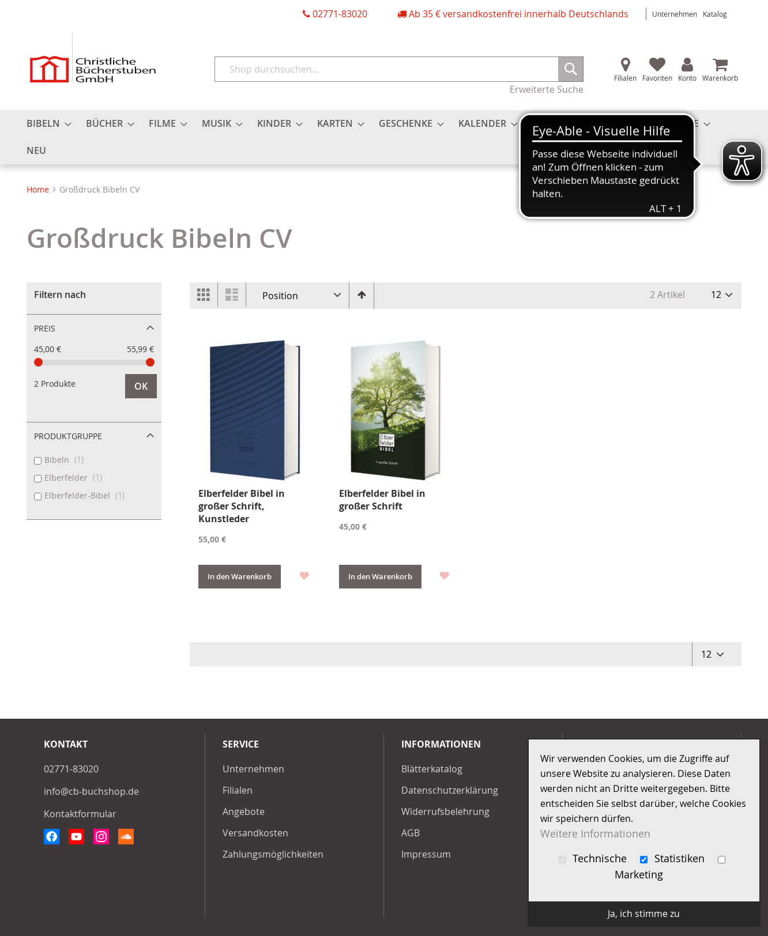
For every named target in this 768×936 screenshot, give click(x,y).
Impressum (426, 854)
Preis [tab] (44, 328)
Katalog (715, 13)
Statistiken (673, 858)
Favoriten (657, 77)
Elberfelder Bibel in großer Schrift (382, 499)
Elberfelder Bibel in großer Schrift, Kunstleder (241, 506)
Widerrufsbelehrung (445, 811)
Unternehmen (674, 13)
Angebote (244, 811)
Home (39, 189)
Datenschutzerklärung (449, 790)
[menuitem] (45, 123)
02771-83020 (340, 13)
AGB (410, 832)
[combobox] (398, 69)
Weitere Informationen (595, 833)
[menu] (384, 137)
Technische (594, 858)
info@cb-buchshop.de (91, 791)
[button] (303, 575)
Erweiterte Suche (546, 89)
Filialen (625, 77)
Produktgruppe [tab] (68, 436)
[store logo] (93, 57)
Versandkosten (255, 832)
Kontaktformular (80, 813)
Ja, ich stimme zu (644, 913)
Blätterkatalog (431, 769)
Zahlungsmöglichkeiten (273, 854)
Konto (687, 77)
